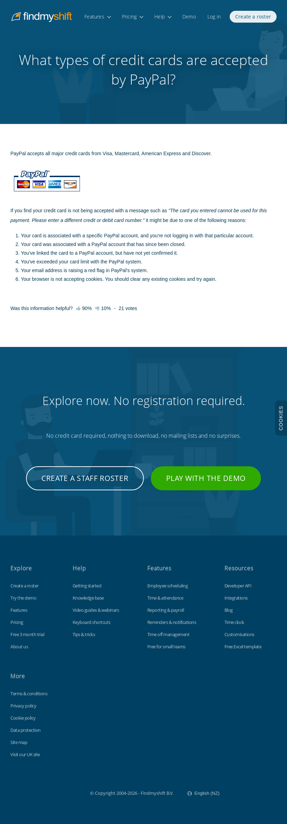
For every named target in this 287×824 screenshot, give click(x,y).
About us (19, 646)
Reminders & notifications (171, 622)
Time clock (234, 622)
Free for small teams (166, 646)
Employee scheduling (167, 586)
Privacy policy (23, 706)
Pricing (129, 16)
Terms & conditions (28, 693)
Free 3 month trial (27, 634)
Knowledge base (88, 598)
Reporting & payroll (165, 610)
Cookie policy (23, 718)
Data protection (25, 730)
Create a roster (253, 16)
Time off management (168, 634)
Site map (18, 742)
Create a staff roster (85, 478)
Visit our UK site (25, 754)
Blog (228, 610)
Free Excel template (243, 646)
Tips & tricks (84, 634)
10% (103, 308)
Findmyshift (55, 792)
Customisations (239, 634)
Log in (214, 16)
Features (94, 16)
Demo (189, 16)
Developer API (238, 586)
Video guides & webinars (96, 610)
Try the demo (23, 598)
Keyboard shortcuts (91, 622)
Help (159, 16)
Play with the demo (206, 478)
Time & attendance (165, 598)
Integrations (236, 598)
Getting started (87, 586)
